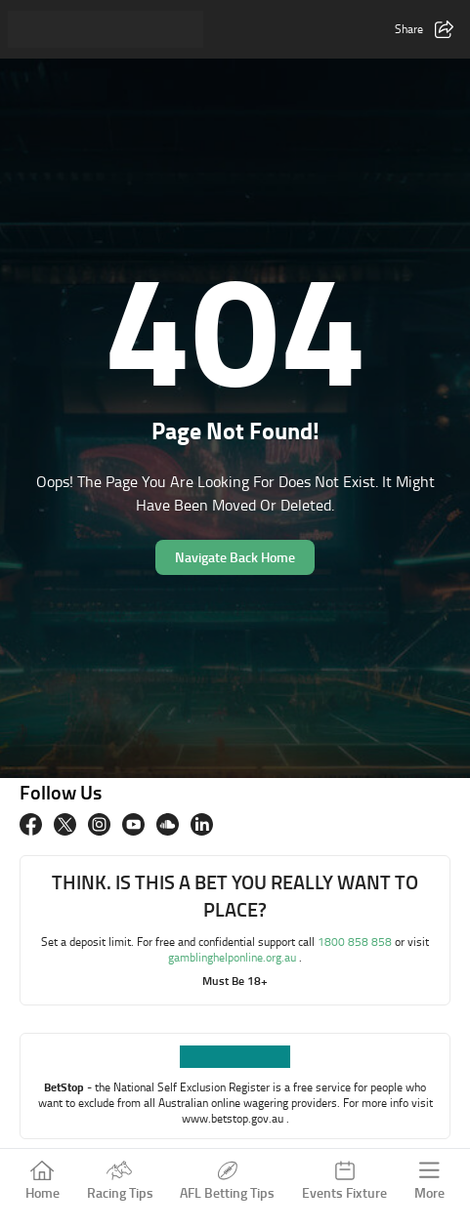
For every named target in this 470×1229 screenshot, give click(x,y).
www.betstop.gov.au (234, 1118)
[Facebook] (31, 824)
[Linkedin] (202, 824)
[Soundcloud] (167, 824)
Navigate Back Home (235, 557)
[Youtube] (133, 824)
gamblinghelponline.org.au (233, 957)
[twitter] (65, 824)
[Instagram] (99, 824)
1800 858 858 (356, 941)
